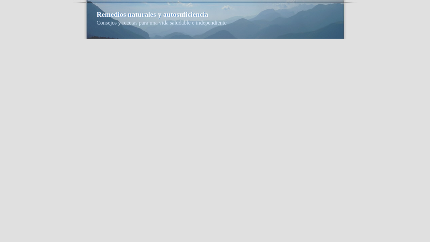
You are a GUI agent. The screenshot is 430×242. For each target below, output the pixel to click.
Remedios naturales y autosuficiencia (153, 14)
